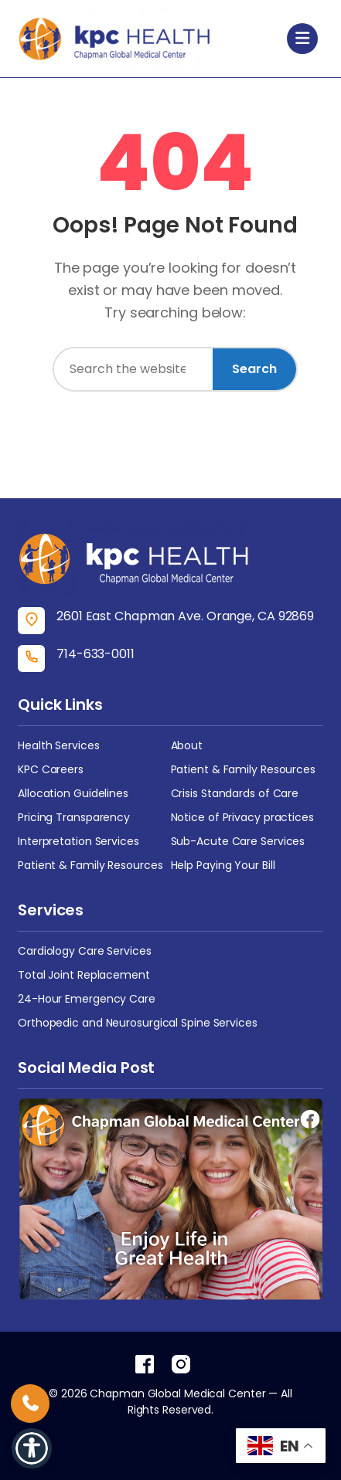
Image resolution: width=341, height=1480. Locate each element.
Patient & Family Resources (243, 769)
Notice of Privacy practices (242, 817)
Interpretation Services (78, 841)
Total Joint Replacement (84, 975)
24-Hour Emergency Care (86, 998)
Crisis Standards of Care (235, 793)
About (187, 745)
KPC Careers (51, 769)
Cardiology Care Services (85, 951)
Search (254, 369)
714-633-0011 (95, 654)
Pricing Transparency (74, 817)
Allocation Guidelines (73, 793)
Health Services (59, 745)
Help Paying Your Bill (223, 865)
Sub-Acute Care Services (238, 841)
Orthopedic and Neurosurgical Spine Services (137, 1022)
